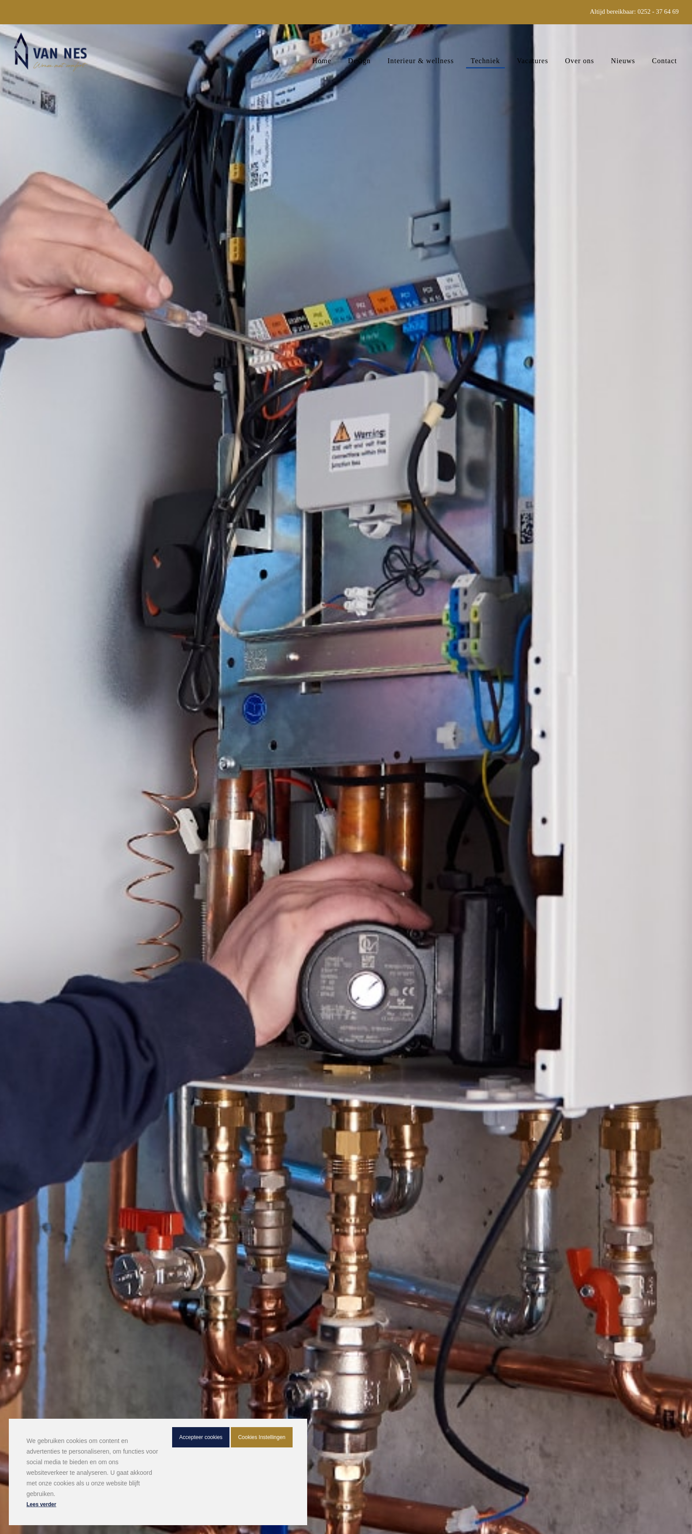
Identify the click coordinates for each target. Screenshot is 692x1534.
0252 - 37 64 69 (658, 11)
